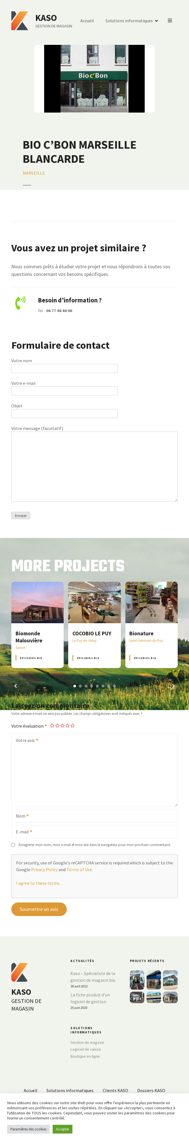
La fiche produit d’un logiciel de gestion (90, 998)
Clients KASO (115, 1090)
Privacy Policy (44, 869)
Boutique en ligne (85, 1056)
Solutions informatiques (70, 1090)
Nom (20, 816)
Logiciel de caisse (85, 1049)
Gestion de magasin (87, 1042)
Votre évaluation (29, 726)
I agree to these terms (37, 883)
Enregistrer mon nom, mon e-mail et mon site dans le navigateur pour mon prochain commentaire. (95, 844)
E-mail (22, 832)
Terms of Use (79, 869)
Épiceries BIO (31, 658)
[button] (15, 686)
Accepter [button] (62, 1129)
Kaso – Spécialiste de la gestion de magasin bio (92, 976)
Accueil (149, 21)
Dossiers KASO (151, 1090)
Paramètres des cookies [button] (28, 1129)
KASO (46, 17)
